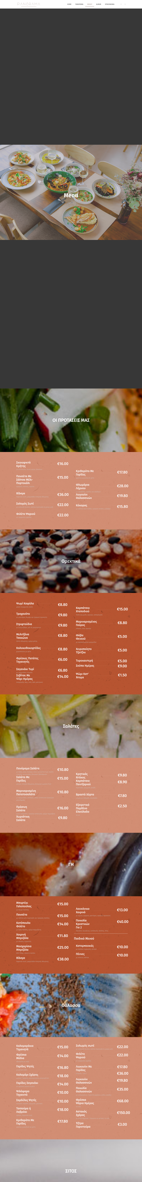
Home (69, 4)
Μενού (89, 4)
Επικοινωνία (109, 4)
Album (98, 4)
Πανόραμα (79, 4)
